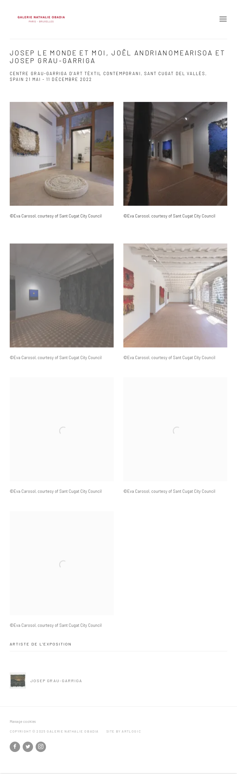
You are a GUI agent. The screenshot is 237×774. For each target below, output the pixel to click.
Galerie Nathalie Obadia (81, 19)
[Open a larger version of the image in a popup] (62, 162)
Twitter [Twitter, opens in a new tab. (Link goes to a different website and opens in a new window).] (28, 747)
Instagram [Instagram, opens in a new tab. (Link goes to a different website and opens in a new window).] (41, 747)
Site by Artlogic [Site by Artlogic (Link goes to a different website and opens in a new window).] (124, 731)
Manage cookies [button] (23, 721)
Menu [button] (222, 19)
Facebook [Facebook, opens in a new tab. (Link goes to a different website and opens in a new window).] (15, 747)
